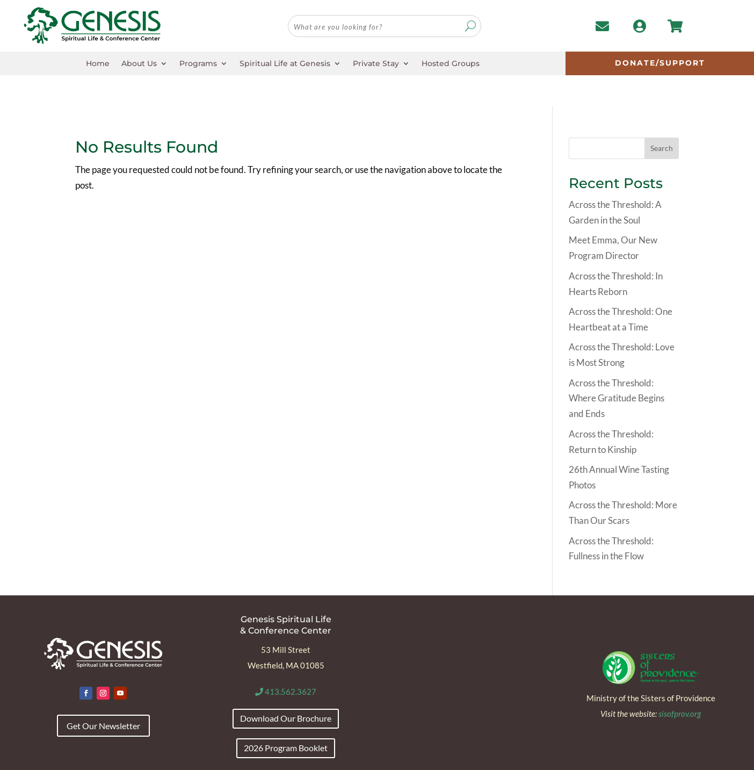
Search (661, 117)
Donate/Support (660, 63)
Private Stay (376, 64)
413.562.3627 (285, 660)
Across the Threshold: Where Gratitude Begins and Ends (616, 367)
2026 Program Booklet (286, 716)
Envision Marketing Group (662, 757)
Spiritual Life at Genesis (285, 64)
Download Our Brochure (285, 687)
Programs (198, 64)
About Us (139, 64)
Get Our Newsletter (103, 694)
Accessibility (95, 757)
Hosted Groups (451, 64)
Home (98, 64)
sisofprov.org (679, 682)
